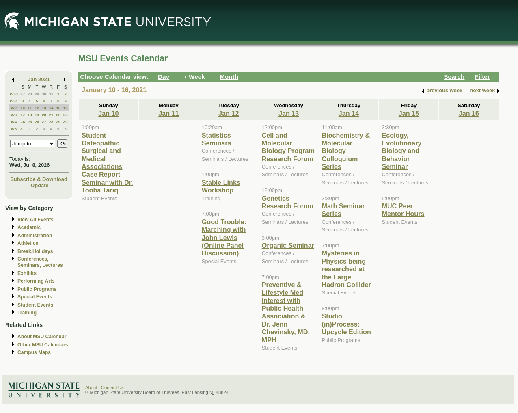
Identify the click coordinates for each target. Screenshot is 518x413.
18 (30, 114)
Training (27, 313)
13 (44, 108)
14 (51, 108)
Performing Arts (36, 281)
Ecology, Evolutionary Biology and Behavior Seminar (401, 151)
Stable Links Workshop (221, 186)
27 (22, 94)
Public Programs (36, 289)
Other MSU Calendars (42, 345)
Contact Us (112, 387)
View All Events (35, 220)
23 (65, 114)
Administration (34, 235)
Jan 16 (469, 113)
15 (58, 108)
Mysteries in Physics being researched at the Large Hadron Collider (346, 268)
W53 (14, 94)
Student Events (35, 305)
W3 (14, 114)
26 (37, 121)
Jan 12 (228, 113)
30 (44, 94)
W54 (14, 101)
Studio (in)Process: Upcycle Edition (346, 323)
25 (30, 121)
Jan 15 (409, 113)
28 (30, 94)
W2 (14, 108)
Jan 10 (108, 113)
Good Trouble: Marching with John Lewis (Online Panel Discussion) (224, 237)
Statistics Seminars (216, 139)
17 (22, 114)
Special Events (34, 297)
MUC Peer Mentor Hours (403, 209)
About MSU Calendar (41, 336)
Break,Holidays (35, 251)
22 (58, 114)
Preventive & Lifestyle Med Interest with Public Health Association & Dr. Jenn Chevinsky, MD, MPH (286, 312)
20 (44, 114)
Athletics (27, 243)
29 (37, 94)
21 (51, 114)
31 (51, 94)
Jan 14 (349, 113)
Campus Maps (34, 352)
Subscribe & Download (38, 179)
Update (40, 185)
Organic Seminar (288, 245)
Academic (29, 227)
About (91, 387)
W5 (14, 128)
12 (37, 108)
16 (65, 108)
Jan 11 (168, 113)
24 (22, 121)
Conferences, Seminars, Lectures (40, 262)
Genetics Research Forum (288, 202)
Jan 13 (288, 113)
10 (22, 108)
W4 (14, 121)
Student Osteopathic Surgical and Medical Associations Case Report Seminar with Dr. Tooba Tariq (107, 163)
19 (37, 114)
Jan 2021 (39, 79)
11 (30, 108)
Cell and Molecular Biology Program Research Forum (288, 147)
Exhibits (27, 273)
